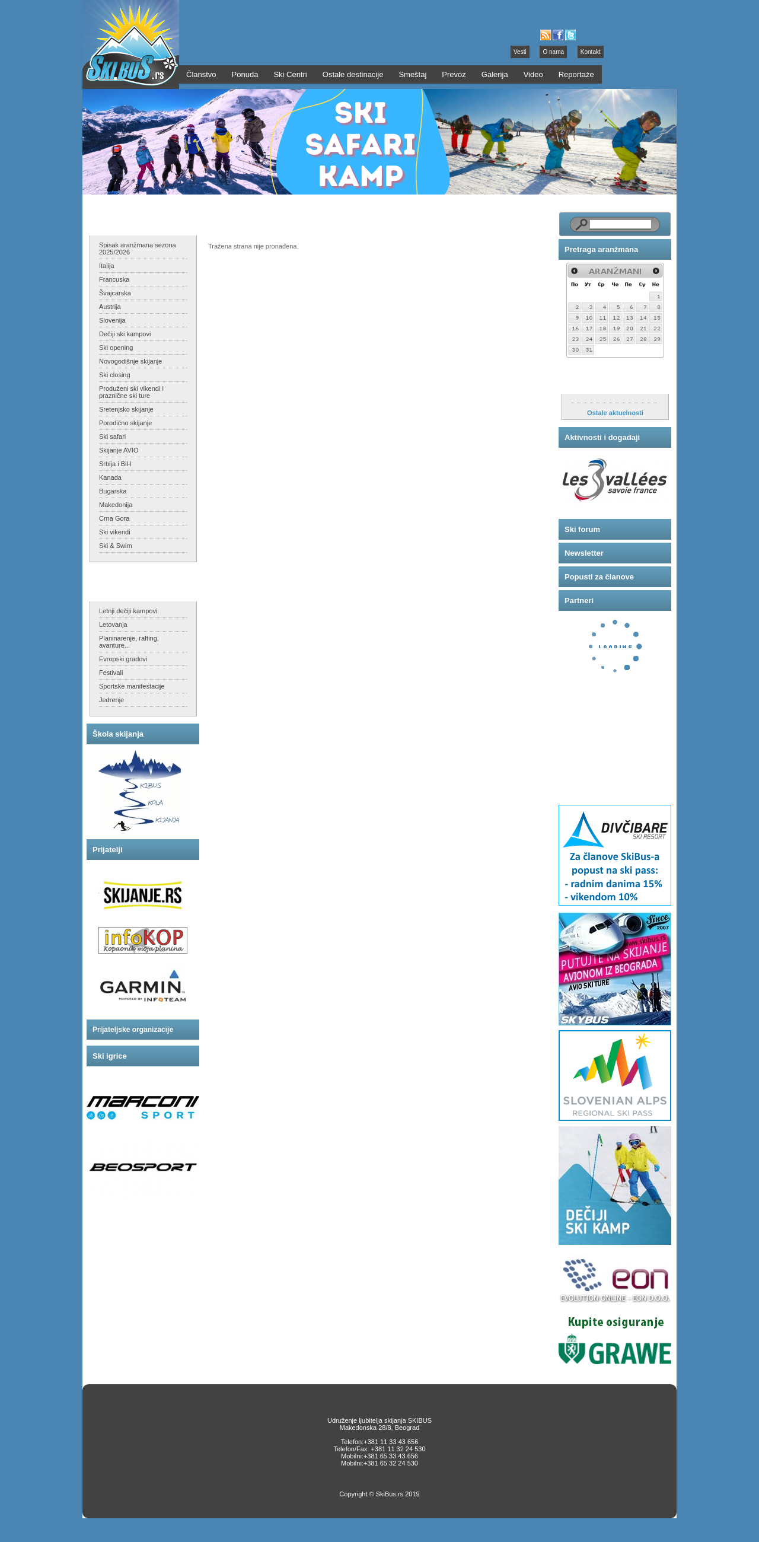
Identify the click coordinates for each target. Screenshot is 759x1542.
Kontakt (591, 52)
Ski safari (112, 436)
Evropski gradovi (123, 658)
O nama (553, 52)
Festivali (111, 672)
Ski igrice (110, 1056)
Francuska (114, 279)
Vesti (520, 52)
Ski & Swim (115, 545)
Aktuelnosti (586, 381)
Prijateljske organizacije (133, 1029)
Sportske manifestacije (132, 686)
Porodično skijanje (125, 422)
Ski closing (114, 374)
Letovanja (113, 624)
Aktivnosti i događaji (602, 437)
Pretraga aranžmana (601, 249)
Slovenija (112, 320)
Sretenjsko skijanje (126, 409)
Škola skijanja (118, 733)
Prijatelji (108, 849)
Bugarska (112, 491)
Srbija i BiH (115, 463)
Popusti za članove (599, 576)
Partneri (579, 600)
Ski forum (582, 529)
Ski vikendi (114, 532)
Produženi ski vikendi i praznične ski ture (131, 392)
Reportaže (576, 74)
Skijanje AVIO (118, 450)
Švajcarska (115, 293)
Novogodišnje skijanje (130, 361)
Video (533, 74)
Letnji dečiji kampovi (128, 610)
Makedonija (115, 504)
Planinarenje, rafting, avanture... (129, 642)
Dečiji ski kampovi (125, 333)
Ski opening (116, 347)
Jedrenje (111, 699)
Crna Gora (114, 518)
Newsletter (584, 553)
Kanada (110, 477)
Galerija (494, 74)
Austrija (110, 306)
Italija (106, 265)
